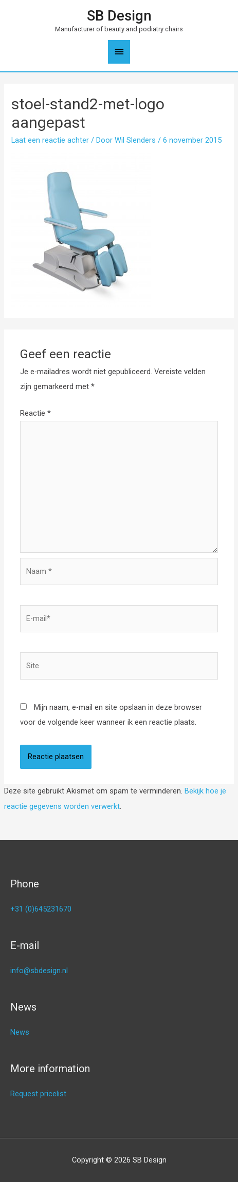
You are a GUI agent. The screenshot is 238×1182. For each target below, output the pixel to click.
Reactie (35, 413)
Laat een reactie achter (50, 140)
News (19, 1032)
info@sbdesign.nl (39, 970)
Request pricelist (38, 1093)
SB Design (119, 16)
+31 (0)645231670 (40, 909)
